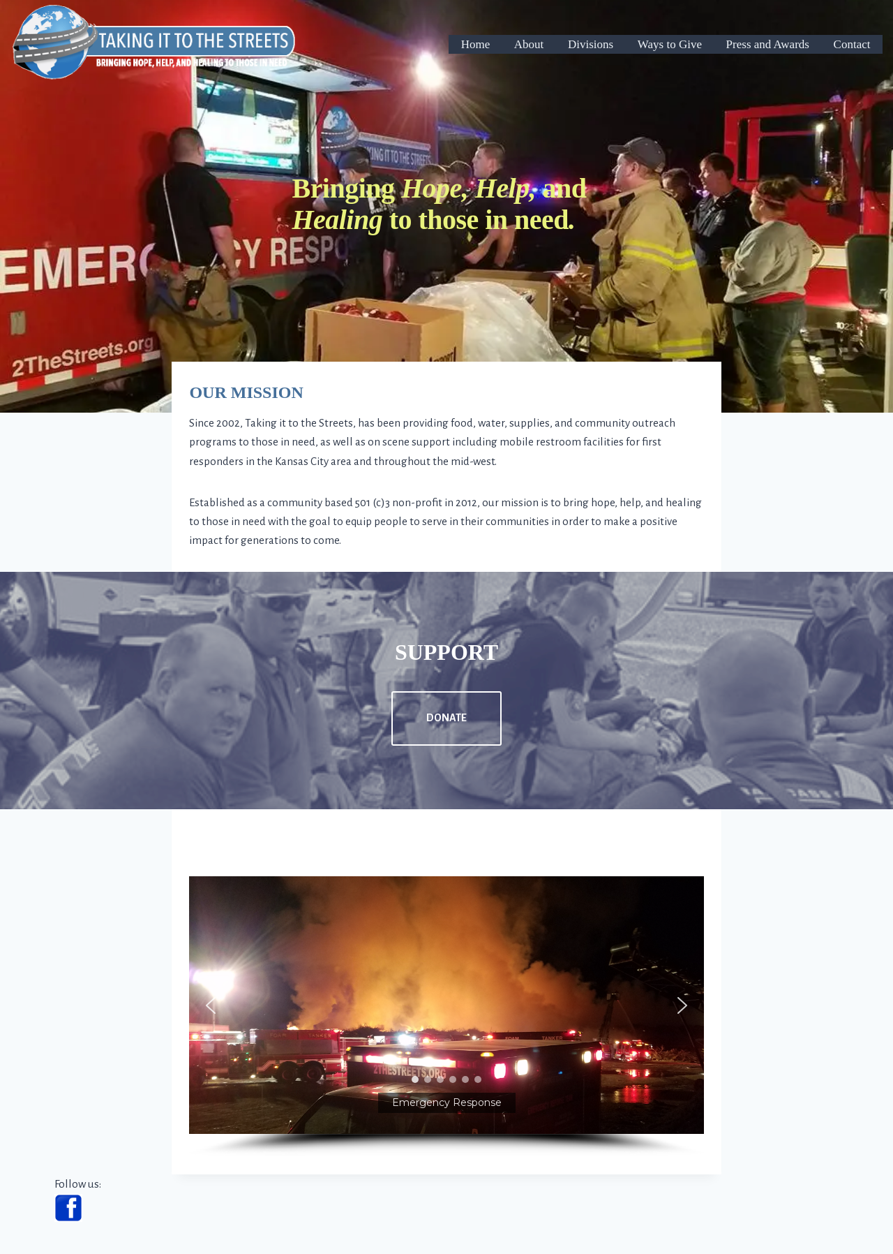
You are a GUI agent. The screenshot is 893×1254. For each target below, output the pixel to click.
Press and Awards (767, 44)
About (529, 44)
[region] (446, 1016)
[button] (446, 1005)
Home (475, 44)
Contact (852, 44)
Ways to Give (670, 44)
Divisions (590, 44)
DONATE (446, 717)
